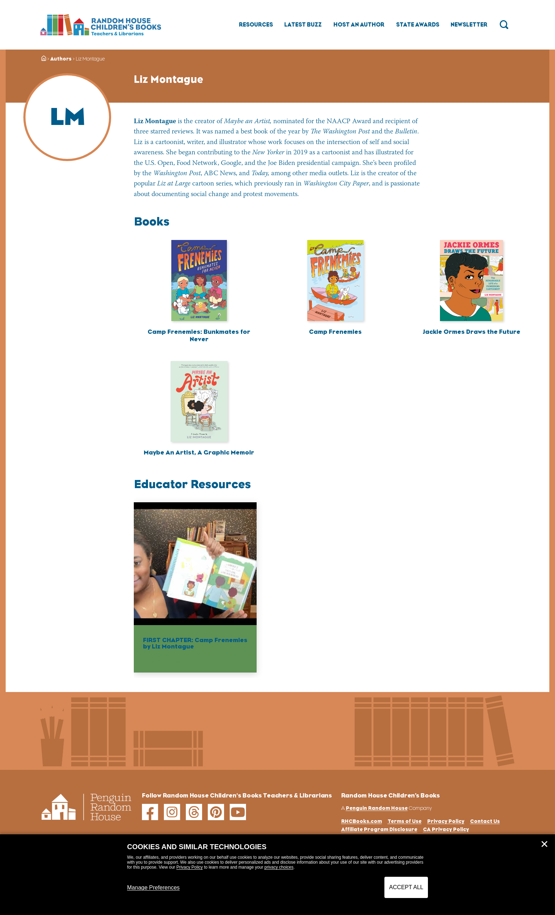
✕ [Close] (544, 844)
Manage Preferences (153, 888)
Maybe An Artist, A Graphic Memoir (199, 452)
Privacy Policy (189, 867)
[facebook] (150, 813)
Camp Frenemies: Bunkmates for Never (199, 335)
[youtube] (238, 813)
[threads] (194, 813)
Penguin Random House (377, 808)
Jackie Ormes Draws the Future (471, 331)
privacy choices (278, 867)
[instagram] (172, 813)
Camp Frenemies (335, 331)
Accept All (406, 887)
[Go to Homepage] (100, 24)
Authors (60, 59)
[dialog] (277, 874)
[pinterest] (216, 813)
